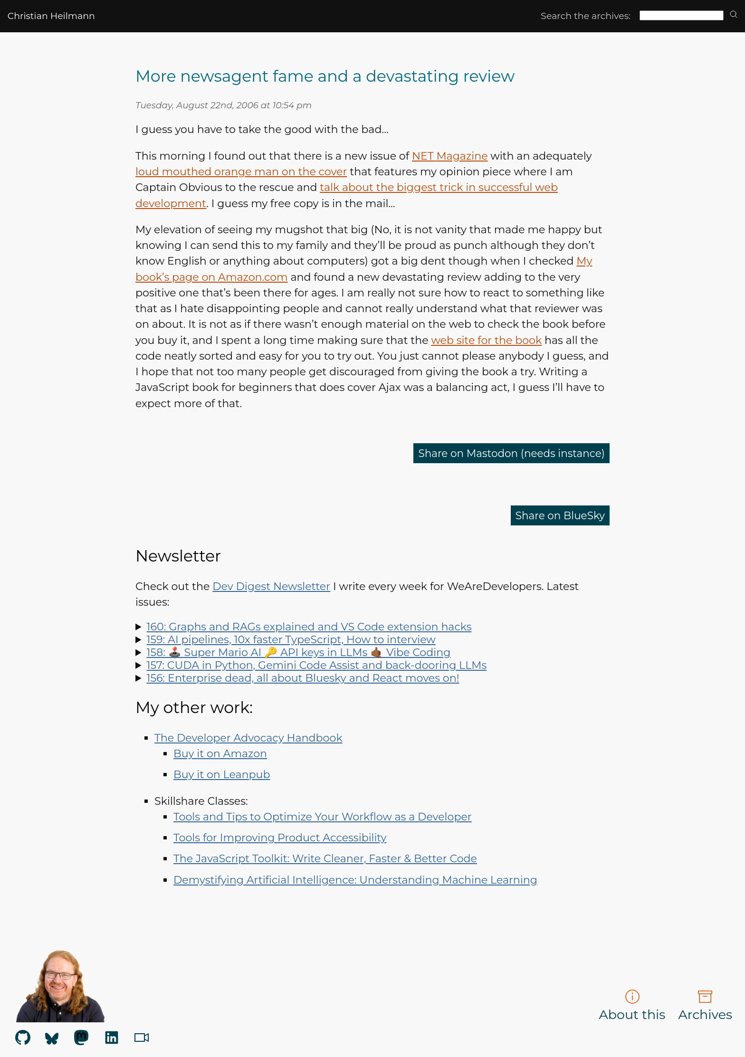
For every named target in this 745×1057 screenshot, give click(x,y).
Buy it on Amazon (220, 753)
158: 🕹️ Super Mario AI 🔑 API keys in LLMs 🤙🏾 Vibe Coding (299, 652)
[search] (733, 14)
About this (632, 1005)
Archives (705, 1005)
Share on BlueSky (559, 515)
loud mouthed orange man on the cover (241, 171)
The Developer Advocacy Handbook (248, 738)
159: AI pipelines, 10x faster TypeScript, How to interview (291, 639)
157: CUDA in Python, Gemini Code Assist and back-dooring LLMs (317, 665)
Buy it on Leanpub (221, 774)
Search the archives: (585, 15)
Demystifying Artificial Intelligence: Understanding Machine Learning (355, 880)
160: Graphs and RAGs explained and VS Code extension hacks (309, 626)
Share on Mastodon (509, 453)
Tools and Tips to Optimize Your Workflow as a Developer (322, 816)
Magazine (449, 156)
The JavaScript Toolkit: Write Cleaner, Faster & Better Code (325, 858)
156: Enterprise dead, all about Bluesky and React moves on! (303, 678)
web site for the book (486, 340)
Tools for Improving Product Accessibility (280, 837)
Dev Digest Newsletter (271, 586)
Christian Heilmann (51, 15)
